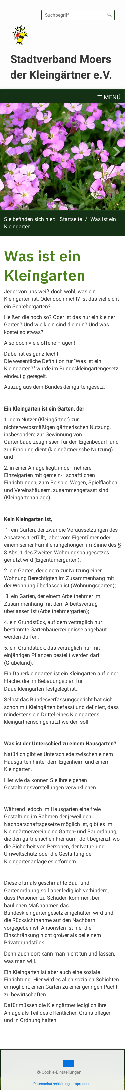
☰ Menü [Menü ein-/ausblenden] (109, 97)
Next (117, 151)
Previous (8, 151)
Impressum (64, 1060)
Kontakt (39, 1060)
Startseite (71, 219)
